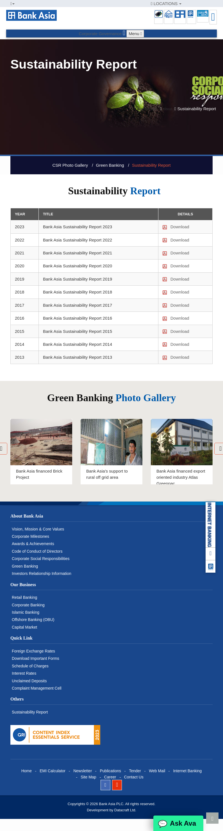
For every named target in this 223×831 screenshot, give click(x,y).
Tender (135, 771)
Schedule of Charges (30, 666)
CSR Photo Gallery (70, 165)
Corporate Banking (28, 605)
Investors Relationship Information (41, 573)
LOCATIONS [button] (166, 3)
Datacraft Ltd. (125, 810)
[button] (12, 3)
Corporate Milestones (30, 536)
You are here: (147, 109)
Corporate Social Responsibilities (40, 558)
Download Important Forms (35, 658)
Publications (110, 771)
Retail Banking (24, 597)
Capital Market (24, 627)
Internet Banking (187, 771)
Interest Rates (24, 673)
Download (176, 226)
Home (26, 771)
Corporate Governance (100, 33)
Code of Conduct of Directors (37, 551)
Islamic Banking (25, 612)
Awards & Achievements (33, 543)
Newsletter (82, 771)
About (167, 109)
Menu (135, 33)
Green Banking (110, 165)
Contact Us (134, 777)
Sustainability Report (151, 165)
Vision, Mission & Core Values (38, 529)
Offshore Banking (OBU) (33, 619)
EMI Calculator (52, 771)
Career (110, 777)
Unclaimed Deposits (29, 681)
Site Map (88, 777)
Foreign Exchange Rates (33, 651)
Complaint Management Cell (37, 688)
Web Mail (157, 771)
